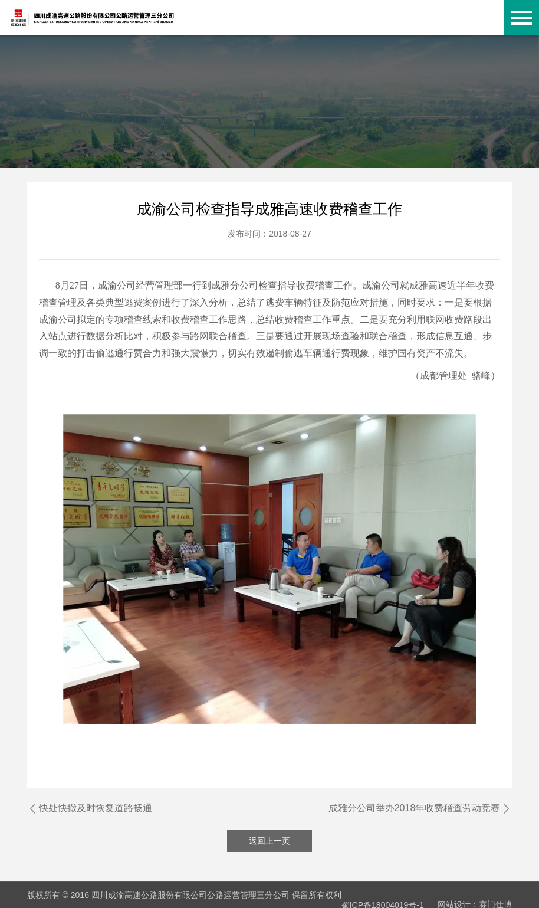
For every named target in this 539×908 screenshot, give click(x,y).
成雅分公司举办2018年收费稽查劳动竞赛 (414, 808)
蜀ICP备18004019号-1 (382, 895)
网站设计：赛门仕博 (475, 895)
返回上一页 (269, 840)
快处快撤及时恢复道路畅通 (95, 808)
